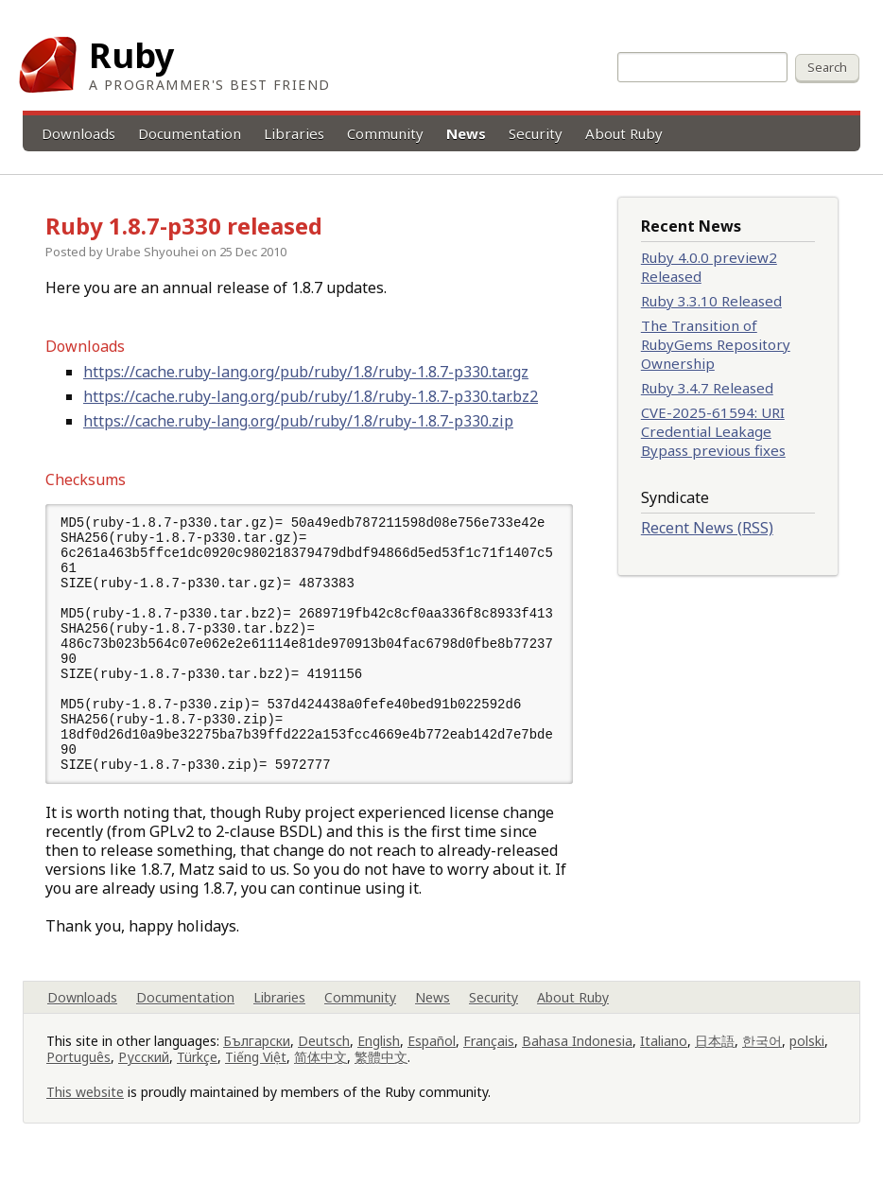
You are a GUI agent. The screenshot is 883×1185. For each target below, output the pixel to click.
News (466, 133)
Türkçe (197, 1073)
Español (431, 1057)
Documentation (189, 133)
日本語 (715, 1057)
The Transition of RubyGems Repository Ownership (715, 344)
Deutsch (324, 1057)
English (378, 1057)
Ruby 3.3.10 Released (711, 300)
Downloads (78, 133)
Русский (143, 1073)
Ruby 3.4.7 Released (707, 387)
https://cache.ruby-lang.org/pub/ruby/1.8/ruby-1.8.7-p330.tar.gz (305, 371)
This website (85, 1108)
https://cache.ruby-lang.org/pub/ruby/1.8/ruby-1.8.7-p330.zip (298, 420)
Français (488, 1057)
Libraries (294, 133)
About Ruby (624, 133)
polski (806, 1057)
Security (536, 133)
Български (256, 1057)
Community (385, 133)
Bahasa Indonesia (577, 1057)
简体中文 (320, 1073)
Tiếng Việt (255, 1073)
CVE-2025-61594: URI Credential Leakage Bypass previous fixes (713, 431)
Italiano (663, 1057)
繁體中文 (381, 1073)
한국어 (762, 1057)
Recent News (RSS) (707, 527)
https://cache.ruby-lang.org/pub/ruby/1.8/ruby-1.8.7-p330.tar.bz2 (310, 396)
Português (78, 1073)
